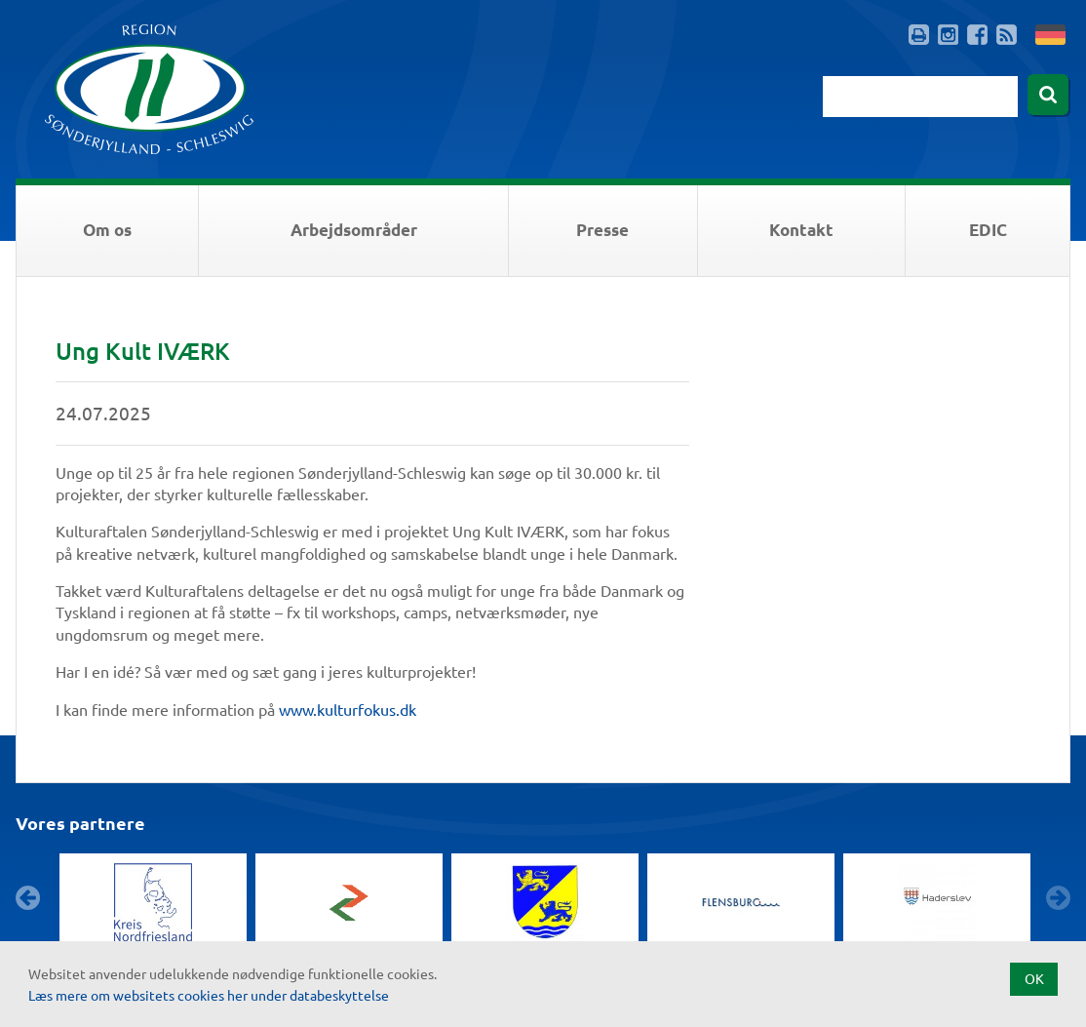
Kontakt (801, 229)
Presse (602, 229)
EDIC (988, 229)
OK (1034, 978)
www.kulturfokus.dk (349, 709)
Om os (107, 229)
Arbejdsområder (354, 229)
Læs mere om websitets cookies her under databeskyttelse (208, 995)
